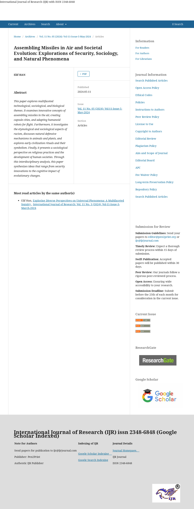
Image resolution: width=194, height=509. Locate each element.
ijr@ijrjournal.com (147, 240)
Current (13, 24)
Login (182, 6)
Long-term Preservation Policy (154, 182)
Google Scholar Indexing (95, 453)
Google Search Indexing (93, 460)
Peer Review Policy (147, 117)
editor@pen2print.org (162, 237)
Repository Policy (146, 189)
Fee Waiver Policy (146, 175)
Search (45, 24)
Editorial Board (145, 160)
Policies (140, 102)
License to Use (144, 124)
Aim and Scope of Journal (151, 153)
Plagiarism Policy (146, 146)
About (60, 24)
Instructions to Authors (149, 109)
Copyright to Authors (148, 131)
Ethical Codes (143, 95)
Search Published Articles (151, 80)
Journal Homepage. (126, 450)
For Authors (142, 53)
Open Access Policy (147, 88)
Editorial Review (145, 138)
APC (137, 167)
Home (17, 36)
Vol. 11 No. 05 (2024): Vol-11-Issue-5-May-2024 (65, 36)
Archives (29, 24)
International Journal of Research (46, 18)
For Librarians (143, 58)
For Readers (142, 47)
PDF (84, 74)
